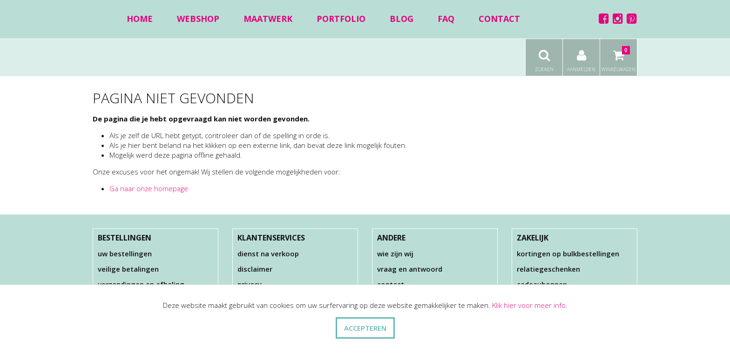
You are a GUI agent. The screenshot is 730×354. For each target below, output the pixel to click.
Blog (401, 18)
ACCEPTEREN (365, 328)
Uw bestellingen (125, 253)
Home (140, 18)
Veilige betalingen (128, 269)
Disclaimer (254, 269)
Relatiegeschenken (548, 269)
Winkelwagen (618, 56)
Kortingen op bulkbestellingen (568, 253)
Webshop (198, 18)
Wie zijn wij (395, 253)
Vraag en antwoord (409, 269)
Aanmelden (581, 56)
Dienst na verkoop (268, 253)
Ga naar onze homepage (148, 188)
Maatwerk (267, 18)
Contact (499, 18)
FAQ (446, 18)
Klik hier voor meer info (529, 305)
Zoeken (544, 56)
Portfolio (341, 18)
